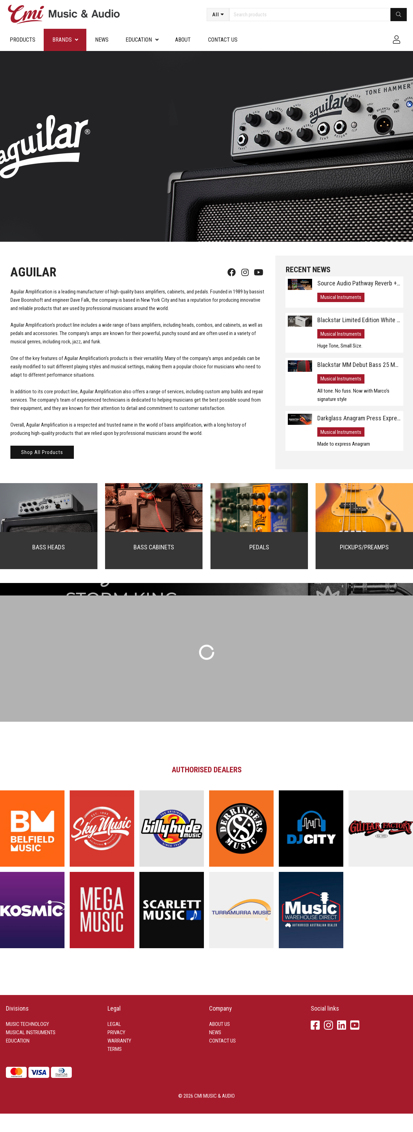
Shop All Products (42, 452)
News (102, 39)
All (215, 14)
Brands (62, 39)
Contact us (223, 39)
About (183, 39)
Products (22, 39)
